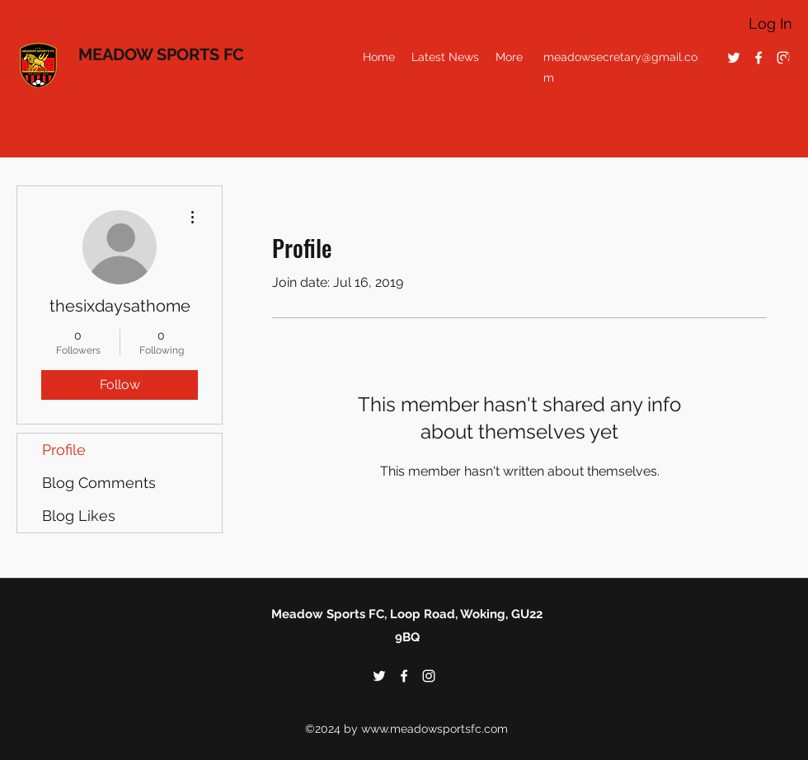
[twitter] (734, 57)
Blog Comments (99, 482)
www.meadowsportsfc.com (434, 728)
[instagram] (428, 676)
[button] (794, 68)
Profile (64, 449)
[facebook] (758, 57)
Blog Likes (78, 515)
